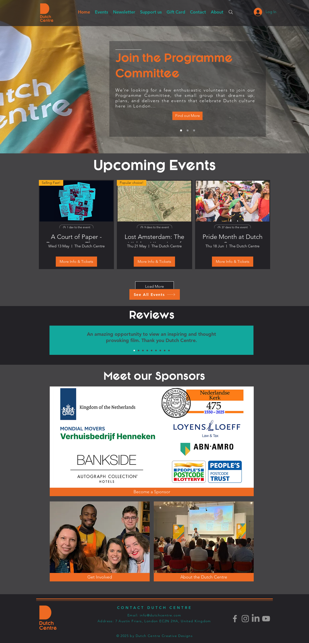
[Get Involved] (194, 130)
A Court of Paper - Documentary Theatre (76, 238)
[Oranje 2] (151, 350)
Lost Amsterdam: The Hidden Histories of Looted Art (154, 238)
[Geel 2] (156, 350)
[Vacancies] (187, 116)
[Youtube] (266, 618)
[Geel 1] (169, 350)
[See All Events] (154, 294)
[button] (124, 12)
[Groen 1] (134, 350)
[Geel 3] (143, 350)
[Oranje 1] (164, 350)
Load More (154, 286)
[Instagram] (245, 618)
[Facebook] (235, 618)
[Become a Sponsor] (152, 492)
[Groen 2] (147, 350)
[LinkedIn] (255, 618)
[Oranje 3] (138, 350)
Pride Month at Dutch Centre (232, 238)
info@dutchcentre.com (160, 615)
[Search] (231, 12)
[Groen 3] (160, 350)
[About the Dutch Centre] (204, 577)
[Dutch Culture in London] (188, 130)
